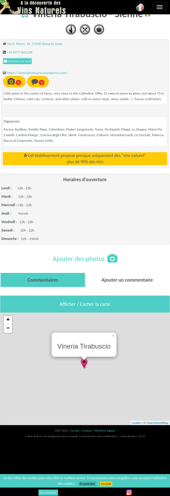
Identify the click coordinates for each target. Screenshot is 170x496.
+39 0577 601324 (19, 52)
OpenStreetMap (157, 423)
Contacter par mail (17, 61)
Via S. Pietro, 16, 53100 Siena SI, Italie (35, 44)
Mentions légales (105, 430)
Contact (87, 430)
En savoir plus (87, 484)
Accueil (75, 430)
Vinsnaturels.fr (35, 7)
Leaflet (136, 423)
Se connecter (48, 492)
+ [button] (8, 320)
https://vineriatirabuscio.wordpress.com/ (37, 73)
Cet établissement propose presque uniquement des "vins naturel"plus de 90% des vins (85, 158)
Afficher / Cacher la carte (85, 304)
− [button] (8, 328)
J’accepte (106, 484)
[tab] (43, 280)
